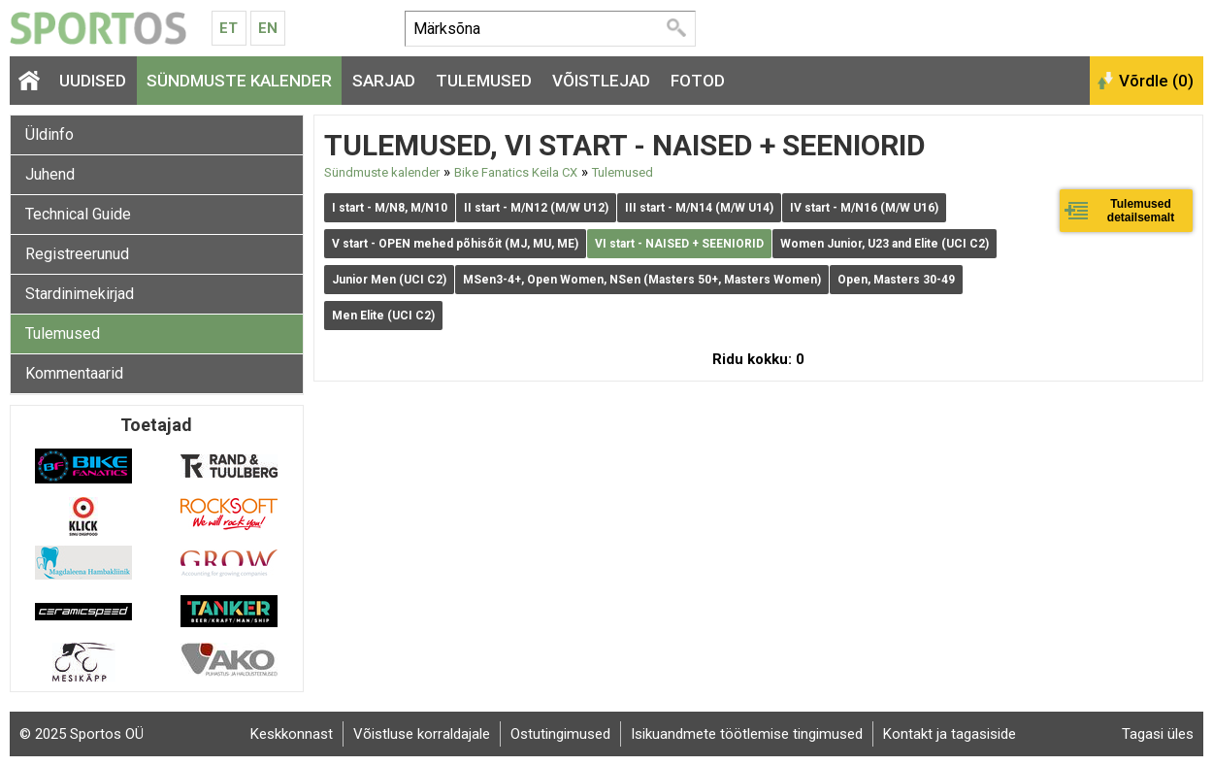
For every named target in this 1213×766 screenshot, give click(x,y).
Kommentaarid (74, 373)
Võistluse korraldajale (421, 734)
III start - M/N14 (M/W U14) (699, 208)
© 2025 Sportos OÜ (81, 734)
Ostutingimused (560, 734)
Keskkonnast (291, 734)
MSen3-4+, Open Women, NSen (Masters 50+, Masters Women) (642, 279)
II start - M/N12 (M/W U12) (536, 208)
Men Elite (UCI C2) (383, 315)
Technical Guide (78, 214)
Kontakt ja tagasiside (949, 734)
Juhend (50, 174)
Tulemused (484, 80)
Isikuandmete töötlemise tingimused (747, 734)
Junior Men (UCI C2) (389, 279)
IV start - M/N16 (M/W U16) (864, 208)
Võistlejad (601, 80)
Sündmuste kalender (239, 80)
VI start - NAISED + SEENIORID (679, 243)
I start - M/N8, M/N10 (389, 208)
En (268, 28)
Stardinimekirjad (79, 293)
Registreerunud (77, 254)
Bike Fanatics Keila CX (515, 172)
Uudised (92, 80)
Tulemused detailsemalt (1140, 210)
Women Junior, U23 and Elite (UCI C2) (884, 243)
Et (228, 28)
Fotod (698, 80)
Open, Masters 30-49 (896, 279)
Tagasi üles (1158, 734)
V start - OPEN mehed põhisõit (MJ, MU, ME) (455, 243)
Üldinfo (49, 134)
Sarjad (383, 80)
